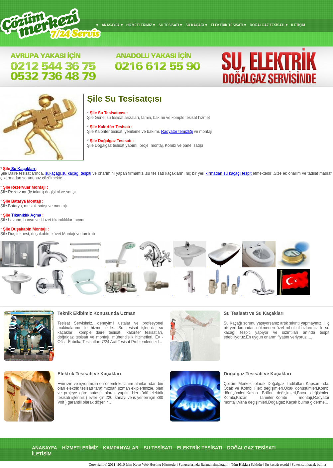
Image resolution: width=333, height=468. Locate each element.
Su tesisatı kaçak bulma (308, 464)
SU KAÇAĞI (194, 25)
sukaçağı (53, 173)
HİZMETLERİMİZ (139, 25)
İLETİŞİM (298, 25)
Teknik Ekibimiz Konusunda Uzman (96, 313)
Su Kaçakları (23, 168)
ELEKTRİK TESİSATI (227, 25)
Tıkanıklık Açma (26, 215)
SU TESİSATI (169, 25)
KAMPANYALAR (121, 447)
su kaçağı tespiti (76, 173)
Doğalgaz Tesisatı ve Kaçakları (257, 373)
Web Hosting (151, 464)
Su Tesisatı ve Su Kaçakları (253, 313)
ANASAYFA (111, 25)
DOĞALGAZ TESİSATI (267, 25)
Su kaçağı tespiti (277, 464)
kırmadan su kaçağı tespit (229, 173)
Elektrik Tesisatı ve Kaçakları (89, 373)
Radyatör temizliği (177, 131)
